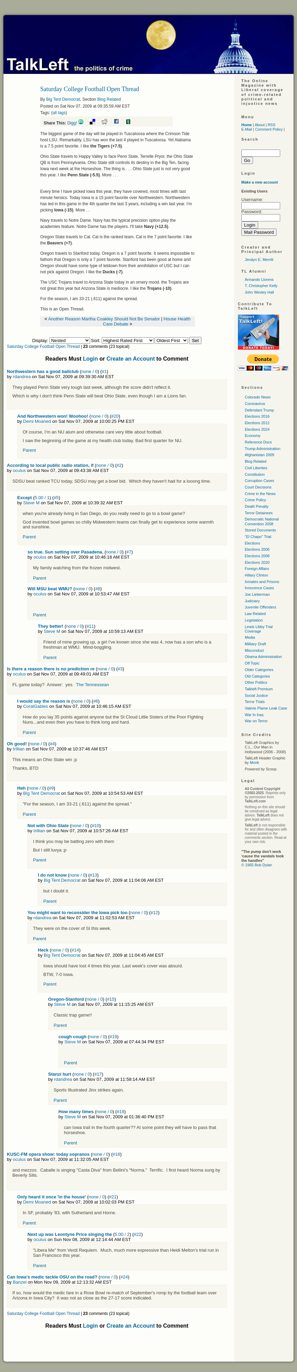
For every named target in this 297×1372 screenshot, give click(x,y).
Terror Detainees (259, 513)
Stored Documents (260, 530)
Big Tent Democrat (63, 99)
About (260, 125)
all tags (59, 112)
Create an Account (131, 359)
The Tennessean (92, 684)
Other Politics (256, 682)
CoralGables (35, 706)
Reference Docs (258, 442)
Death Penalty (256, 506)
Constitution (255, 474)
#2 (119, 465)
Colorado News (258, 397)
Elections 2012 (257, 423)
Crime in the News (260, 494)
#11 (90, 626)
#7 (128, 552)
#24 (124, 1277)
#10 (95, 825)
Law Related (255, 614)
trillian (18, 748)
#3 (120, 668)
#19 (113, 1036)
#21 (113, 1196)
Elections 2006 (257, 549)
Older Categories (259, 670)
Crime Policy (255, 500)
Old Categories (257, 676)
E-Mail (246, 129)
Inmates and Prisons (262, 582)
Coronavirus (255, 404)
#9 (51, 788)
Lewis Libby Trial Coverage (259, 629)
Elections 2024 (257, 429)
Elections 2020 (257, 562)
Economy (253, 435)
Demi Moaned (37, 421)
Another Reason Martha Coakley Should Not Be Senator (104, 318)
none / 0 (89, 371)
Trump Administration (262, 449)
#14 (75, 950)
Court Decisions (258, 487)
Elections (252, 543)
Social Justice (256, 695)
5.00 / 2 (122, 1234)
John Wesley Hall (259, 292)
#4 (52, 743)
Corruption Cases (259, 481)
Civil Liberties (256, 468)
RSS (272, 125)
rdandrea (22, 376)
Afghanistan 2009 (259, 455)
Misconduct (254, 650)
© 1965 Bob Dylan (256, 865)
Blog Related (109, 99)
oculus (19, 470)
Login (90, 359)
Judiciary (252, 601)
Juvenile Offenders (260, 607)
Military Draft (255, 644)
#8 (97, 588)
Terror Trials (255, 702)
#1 (104, 371)
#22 (137, 1234)
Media (250, 637)
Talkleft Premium (259, 689)
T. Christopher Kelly (261, 286)
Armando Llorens (259, 279)
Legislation (254, 620)
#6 (95, 701)
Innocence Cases (259, 588)
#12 (154, 912)
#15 (110, 999)
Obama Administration (263, 657)
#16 (116, 1154)
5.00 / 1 (42, 497)
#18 (120, 1111)
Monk (254, 762)
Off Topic (252, 663)
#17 (98, 1074)
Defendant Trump (259, 410)
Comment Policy (269, 129)
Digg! (72, 123)
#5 (56, 497)
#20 (115, 416)
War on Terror (256, 721)
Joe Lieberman (257, 594)
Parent (29, 450)
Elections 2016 (257, 416)
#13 (93, 875)
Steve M (31, 502)
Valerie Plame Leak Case (266, 708)
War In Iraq (254, 715)
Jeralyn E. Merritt (259, 259)
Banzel (19, 1282)
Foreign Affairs (257, 569)
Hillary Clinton (256, 575)
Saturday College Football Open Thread (43, 346)
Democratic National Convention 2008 (262, 521)
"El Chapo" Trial (258, 537)
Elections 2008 (257, 556)
